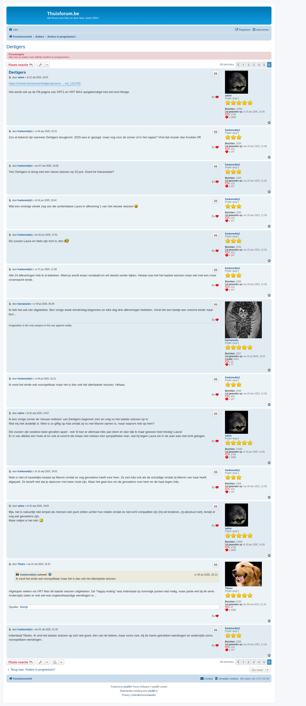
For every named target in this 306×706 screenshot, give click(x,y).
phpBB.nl (153, 691)
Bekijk (24, 607)
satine (228, 95)
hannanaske (231, 340)
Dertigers (15, 46)
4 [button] (259, 65)
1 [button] (243, 65)
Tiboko (229, 588)
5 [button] (264, 65)
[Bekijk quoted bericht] (50, 575)
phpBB (127, 687)
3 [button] (253, 65)
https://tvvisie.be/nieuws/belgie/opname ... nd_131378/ (45, 83)
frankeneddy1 (232, 130)
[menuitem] (13, 29)
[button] (238, 64)
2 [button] (248, 65)
